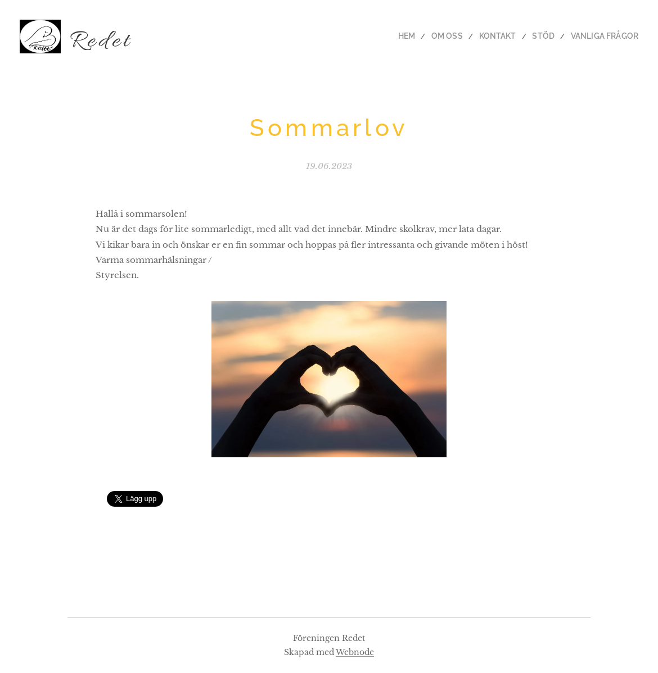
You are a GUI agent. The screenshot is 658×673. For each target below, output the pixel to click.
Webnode (355, 652)
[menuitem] (425, 36)
